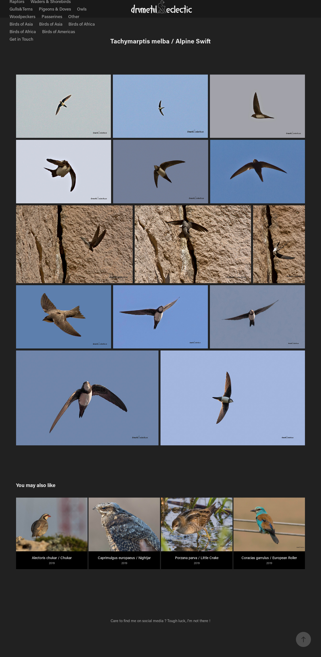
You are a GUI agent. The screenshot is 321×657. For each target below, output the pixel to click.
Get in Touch (21, 39)
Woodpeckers (22, 16)
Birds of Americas (58, 31)
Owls (82, 9)
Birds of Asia (21, 24)
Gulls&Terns (21, 9)
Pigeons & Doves (55, 9)
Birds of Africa (81, 24)
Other (73, 16)
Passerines (52, 16)
